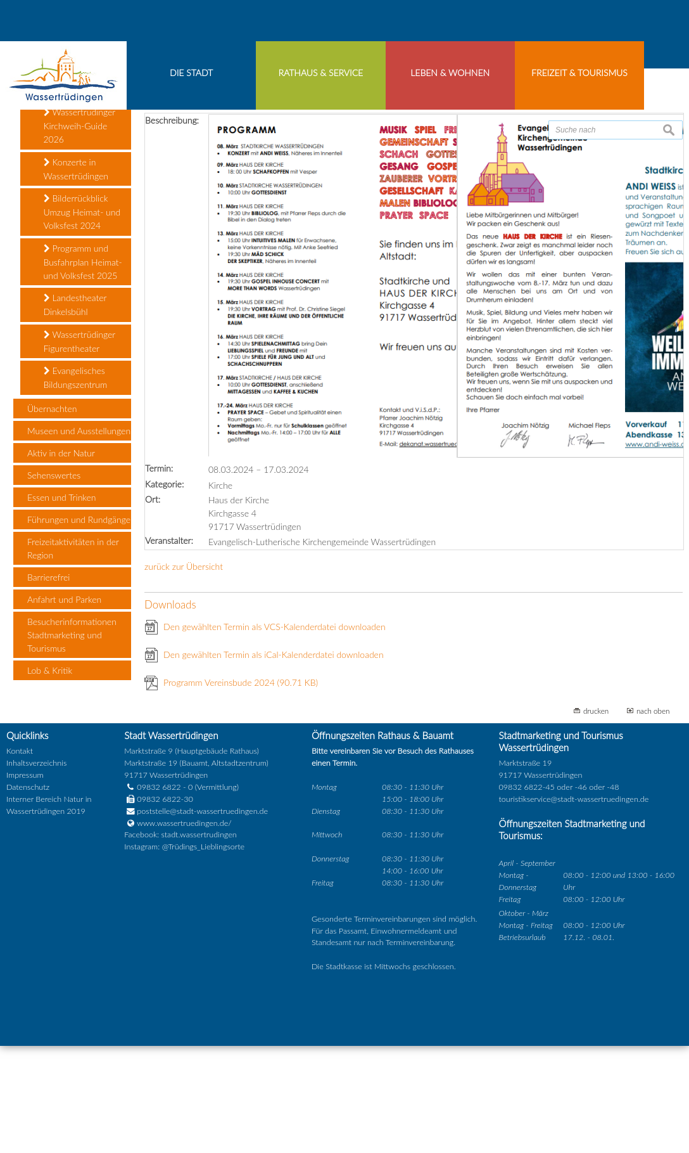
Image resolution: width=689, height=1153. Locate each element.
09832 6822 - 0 (158, 894)
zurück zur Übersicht (183, 674)
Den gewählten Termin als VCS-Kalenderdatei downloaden (274, 734)
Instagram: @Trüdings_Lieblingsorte (184, 954)
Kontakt (19, 858)
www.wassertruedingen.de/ (184, 931)
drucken (596, 818)
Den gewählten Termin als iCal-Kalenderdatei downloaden (273, 762)
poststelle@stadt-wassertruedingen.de (202, 919)
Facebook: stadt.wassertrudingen (180, 942)
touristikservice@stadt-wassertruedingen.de (574, 906)
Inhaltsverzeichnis (36, 870)
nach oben (653, 818)
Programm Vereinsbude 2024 (240, 790)
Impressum (25, 882)
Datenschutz (27, 894)
